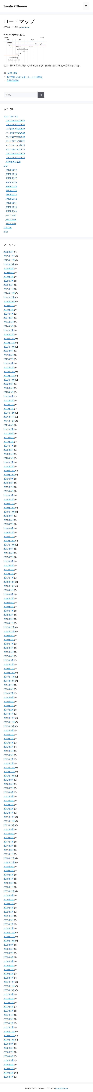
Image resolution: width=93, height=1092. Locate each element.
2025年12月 (9, 256)
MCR (6, 165)
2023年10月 (9, 346)
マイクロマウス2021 (15, 141)
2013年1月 (9, 763)
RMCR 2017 (11, 178)
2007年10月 (9, 990)
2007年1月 (9, 1027)
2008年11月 (9, 936)
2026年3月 (9, 251)
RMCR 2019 (11, 169)
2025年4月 (9, 276)
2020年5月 (9, 449)
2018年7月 (9, 524)
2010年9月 (9, 866)
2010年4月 (9, 878)
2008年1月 (9, 977)
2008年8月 (9, 949)
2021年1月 (9, 445)
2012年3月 (9, 804)
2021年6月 (9, 433)
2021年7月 (9, 429)
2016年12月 (9, 581)
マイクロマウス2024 (15, 128)
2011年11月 (9, 821)
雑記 (6, 231)
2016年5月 (9, 606)
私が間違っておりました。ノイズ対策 (24, 76)
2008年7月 (9, 953)
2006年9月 (9, 1043)
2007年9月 (9, 994)
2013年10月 (9, 726)
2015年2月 (9, 664)
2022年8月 (9, 383)
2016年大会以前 (13, 161)
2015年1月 (9, 668)
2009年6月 (9, 907)
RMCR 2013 (11, 194)
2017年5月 (9, 561)
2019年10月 (9, 474)
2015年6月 (9, 647)
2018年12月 (9, 507)
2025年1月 (9, 289)
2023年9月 (9, 350)
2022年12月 (9, 371)
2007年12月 (9, 982)
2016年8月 (9, 594)
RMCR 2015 (11, 186)
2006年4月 (9, 1064)
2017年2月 (9, 573)
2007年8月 (9, 998)
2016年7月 (9, 598)
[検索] (41, 95)
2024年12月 (9, 293)
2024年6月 (9, 313)
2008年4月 (9, 965)
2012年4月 (9, 800)
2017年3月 (9, 569)
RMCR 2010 (11, 207)
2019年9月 (9, 478)
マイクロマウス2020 (15, 145)
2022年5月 (9, 392)
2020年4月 (9, 454)
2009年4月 (9, 916)
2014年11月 (9, 676)
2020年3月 (9, 458)
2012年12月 (9, 767)
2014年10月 (9, 680)
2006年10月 (9, 1039)
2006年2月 (9, 1072)
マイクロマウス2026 (15, 120)
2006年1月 (9, 1076)
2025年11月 (9, 260)
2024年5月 (9, 317)
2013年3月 (9, 755)
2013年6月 (9, 742)
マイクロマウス (11, 116)
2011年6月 (9, 833)
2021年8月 (9, 425)
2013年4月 (9, 751)
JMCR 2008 (11, 219)
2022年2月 (9, 404)
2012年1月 (9, 812)
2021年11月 (9, 416)
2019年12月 (9, 470)
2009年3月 (9, 920)
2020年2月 (9, 462)
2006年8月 (9, 1048)
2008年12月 (9, 932)
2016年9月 (9, 590)
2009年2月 (9, 924)
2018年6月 (9, 528)
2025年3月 (9, 280)
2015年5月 (9, 652)
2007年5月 (9, 1010)
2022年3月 (9, 400)
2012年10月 (9, 775)
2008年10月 (9, 940)
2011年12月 (9, 817)
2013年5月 (9, 746)
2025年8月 (9, 268)
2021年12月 (9, 412)
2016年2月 (9, 619)
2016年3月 (9, 614)
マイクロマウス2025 (15, 124)
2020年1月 (9, 466)
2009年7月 (9, 903)
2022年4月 (9, 396)
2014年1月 (9, 713)
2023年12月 (9, 338)
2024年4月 (9, 322)
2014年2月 (9, 709)
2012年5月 (9, 796)
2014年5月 (9, 701)
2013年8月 (9, 734)
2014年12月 (9, 672)
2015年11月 (9, 631)
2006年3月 (9, 1068)
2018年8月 (9, 520)
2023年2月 (9, 367)
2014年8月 (9, 689)
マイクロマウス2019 (15, 149)
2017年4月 (9, 565)
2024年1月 (9, 334)
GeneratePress (61, 1088)
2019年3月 (9, 495)
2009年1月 (9, 928)
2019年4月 (9, 491)
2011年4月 (9, 841)
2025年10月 (9, 264)
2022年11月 (9, 375)
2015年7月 (9, 643)
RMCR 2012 (11, 198)
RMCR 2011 (11, 202)
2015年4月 (9, 656)
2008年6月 (9, 957)
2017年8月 (9, 553)
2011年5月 (9, 837)
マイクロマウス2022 (15, 136)
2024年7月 (9, 309)
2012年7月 (9, 788)
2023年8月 (9, 355)
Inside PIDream (15, 6)
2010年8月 (9, 870)
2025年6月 (9, 272)
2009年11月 (9, 891)
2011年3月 (9, 845)
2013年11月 (9, 722)
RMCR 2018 (11, 174)
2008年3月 (9, 969)
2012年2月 (9, 808)
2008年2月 (9, 973)
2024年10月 (9, 301)
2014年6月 (9, 697)
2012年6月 (9, 792)
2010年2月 (9, 883)
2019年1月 (9, 503)
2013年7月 (9, 738)
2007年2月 (9, 1023)
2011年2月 (9, 850)
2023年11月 (9, 342)
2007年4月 (9, 1015)
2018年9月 (9, 515)
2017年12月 (9, 540)
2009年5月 (9, 911)
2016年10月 (9, 586)
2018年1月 (9, 536)
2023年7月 (9, 359)
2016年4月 (9, 610)
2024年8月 (9, 305)
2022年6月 (9, 388)
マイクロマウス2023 (15, 132)
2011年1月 (9, 854)
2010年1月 (9, 887)
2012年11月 (9, 771)
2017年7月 (9, 557)
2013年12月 (9, 718)
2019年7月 (9, 487)
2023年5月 (9, 363)
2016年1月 (9, 623)
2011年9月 (9, 829)
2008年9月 (9, 944)
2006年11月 (9, 1035)
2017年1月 (9, 577)
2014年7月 (9, 693)
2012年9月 (9, 779)
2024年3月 (9, 326)
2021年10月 (9, 421)
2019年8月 (9, 482)
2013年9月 (9, 730)
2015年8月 (9, 639)
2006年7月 (9, 1052)
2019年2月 (9, 499)
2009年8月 (9, 899)
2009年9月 (9, 895)
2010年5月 (9, 874)
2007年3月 (9, 1019)
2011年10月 (9, 825)
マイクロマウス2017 (15, 157)
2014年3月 (9, 705)
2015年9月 (9, 635)
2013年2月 (9, 759)
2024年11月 (9, 297)
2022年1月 (9, 408)
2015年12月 (9, 627)
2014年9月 (9, 685)
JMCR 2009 (11, 215)
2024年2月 (9, 330)
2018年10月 (9, 511)
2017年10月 (9, 544)
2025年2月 (9, 284)
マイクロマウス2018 (15, 153)
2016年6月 (9, 602)
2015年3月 (9, 660)
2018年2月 (9, 532)
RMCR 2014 (11, 190)
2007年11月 (9, 986)
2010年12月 (9, 858)
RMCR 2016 (11, 182)
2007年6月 (9, 1006)
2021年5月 (9, 437)
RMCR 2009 (11, 211)
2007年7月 (9, 1002)
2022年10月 (9, 379)
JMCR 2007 (12, 73)
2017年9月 (9, 548)
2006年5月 (9, 1060)
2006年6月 (9, 1056)
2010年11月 (9, 862)
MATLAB (8, 227)
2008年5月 (9, 961)
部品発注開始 (13, 80)
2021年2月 (9, 441)
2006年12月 (9, 1031)
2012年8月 (9, 784)
